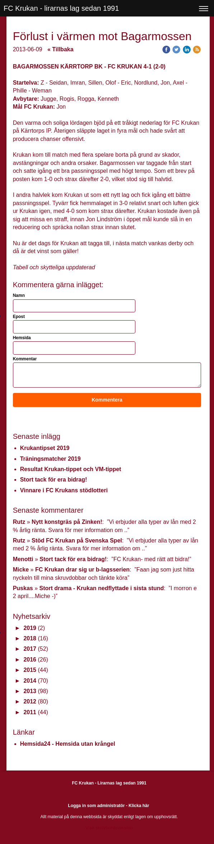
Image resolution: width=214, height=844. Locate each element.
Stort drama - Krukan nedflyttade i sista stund (101, 588)
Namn (19, 295)
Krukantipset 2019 (45, 448)
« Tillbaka (60, 49)
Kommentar (25, 358)
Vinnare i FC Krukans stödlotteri (64, 490)
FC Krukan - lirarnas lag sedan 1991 (61, 8)
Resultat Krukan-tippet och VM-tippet (70, 469)
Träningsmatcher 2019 (50, 459)
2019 (29, 628)
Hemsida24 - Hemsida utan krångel (67, 744)
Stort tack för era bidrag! (53, 479)
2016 (29, 659)
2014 (29, 681)
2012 (29, 701)
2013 (29, 691)
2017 (29, 649)
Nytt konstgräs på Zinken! (67, 522)
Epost (19, 316)
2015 (29, 670)
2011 (29, 712)
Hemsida (22, 337)
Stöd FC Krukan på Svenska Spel (77, 540)
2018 (29, 638)
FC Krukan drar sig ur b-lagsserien (82, 569)
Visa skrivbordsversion (109, 827)
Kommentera (107, 400)
